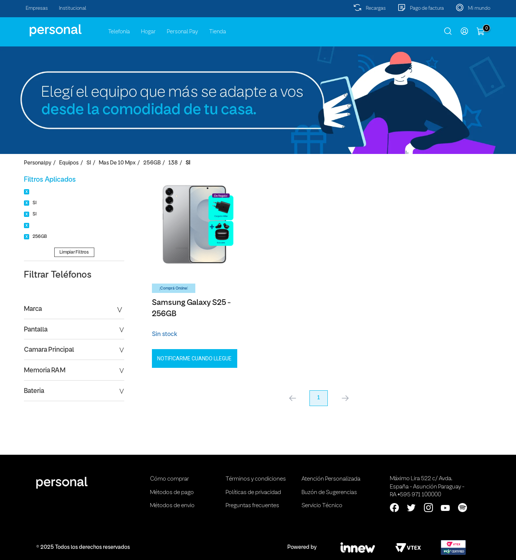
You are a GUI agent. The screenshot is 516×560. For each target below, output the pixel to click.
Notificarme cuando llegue (194, 358)
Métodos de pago (172, 492)
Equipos (69, 163)
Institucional (72, 8)
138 (173, 163)
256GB (152, 163)
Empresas (37, 8)
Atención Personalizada (331, 479)
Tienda (217, 31)
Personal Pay (182, 31)
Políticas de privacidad (253, 492)
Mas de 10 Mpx (117, 163)
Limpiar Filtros (74, 252)
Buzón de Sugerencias (329, 492)
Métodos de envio (172, 505)
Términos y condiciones (256, 479)
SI (88, 163)
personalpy (37, 163)
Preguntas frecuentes (252, 505)
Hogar (148, 31)
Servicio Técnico (322, 505)
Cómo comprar (169, 479)
